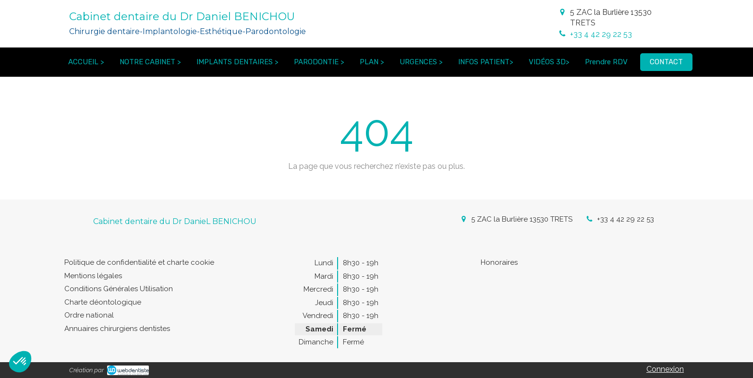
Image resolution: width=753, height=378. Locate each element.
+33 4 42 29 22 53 (601, 34)
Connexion (665, 369)
